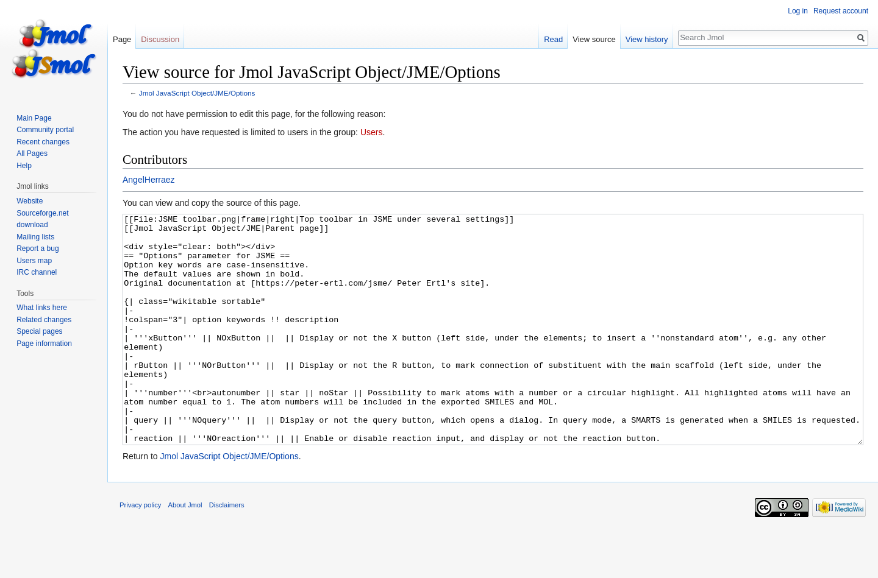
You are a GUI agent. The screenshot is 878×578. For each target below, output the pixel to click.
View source (594, 39)
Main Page (33, 118)
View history (647, 39)
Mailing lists (35, 237)
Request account (840, 11)
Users (371, 132)
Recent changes (43, 142)
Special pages (39, 331)
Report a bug (37, 248)
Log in (798, 11)
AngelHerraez (149, 180)
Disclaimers (226, 550)
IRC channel (36, 272)
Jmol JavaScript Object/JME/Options (197, 93)
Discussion (160, 39)
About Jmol (185, 550)
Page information (44, 343)
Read (553, 39)
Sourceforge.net (42, 213)
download (32, 224)
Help (24, 165)
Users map (34, 260)
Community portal (45, 129)
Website (29, 201)
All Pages (32, 153)
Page (122, 39)
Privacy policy (140, 550)
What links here (41, 307)
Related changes (43, 319)
